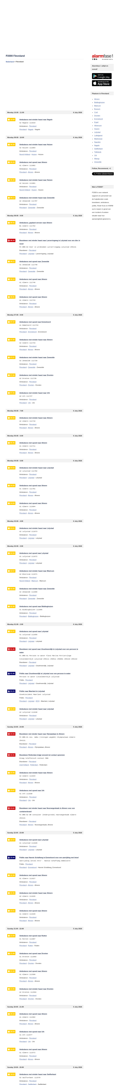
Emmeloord (98, 119)
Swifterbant (98, 149)
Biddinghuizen (99, 102)
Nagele (97, 145)
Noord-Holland (24, 154)
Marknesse (98, 139)
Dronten (97, 116)
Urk (95, 155)
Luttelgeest (98, 135)
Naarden (97, 142)
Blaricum (97, 106)
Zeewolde (98, 162)
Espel (96, 122)
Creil (96, 112)
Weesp (96, 159)
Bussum (97, 109)
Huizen (96, 129)
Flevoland (23, 129)
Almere (97, 99)
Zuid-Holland (24, 765)
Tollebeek (97, 152)
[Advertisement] (45, 87)
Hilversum (98, 125)
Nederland (10, 62)
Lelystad (97, 132)
